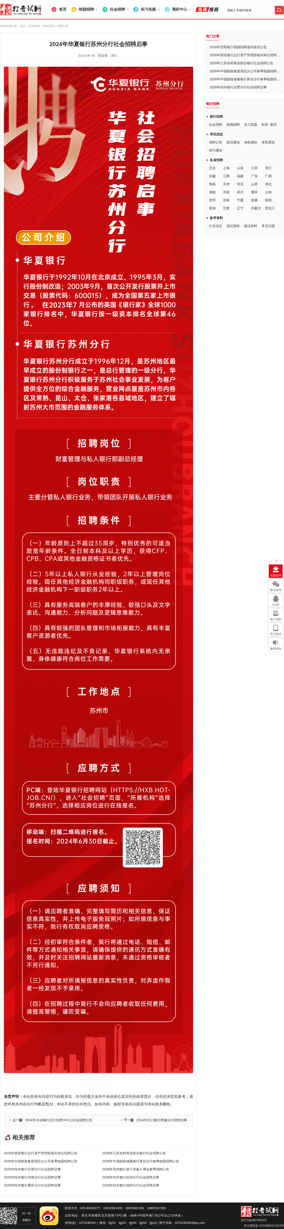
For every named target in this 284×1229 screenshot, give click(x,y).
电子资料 (275, 619)
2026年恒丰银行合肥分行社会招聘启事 (32, 1169)
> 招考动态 (33, 26)
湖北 (268, 184)
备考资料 (216, 218)
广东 (254, 176)
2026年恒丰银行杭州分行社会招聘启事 (130, 1177)
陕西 (268, 200)
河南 (226, 192)
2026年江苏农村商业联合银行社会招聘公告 (134, 1153)
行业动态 (215, 226)
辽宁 (240, 208)
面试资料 (250, 226)
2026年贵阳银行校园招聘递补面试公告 (238, 47)
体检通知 (250, 142)
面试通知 (233, 142)
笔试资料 (233, 226)
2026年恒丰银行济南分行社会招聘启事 (32, 1177)
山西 (254, 184)
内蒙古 (256, 208)
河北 (240, 184)
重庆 (254, 192)
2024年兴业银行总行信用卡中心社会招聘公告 (52, 1120)
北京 (212, 168)
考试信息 (216, 134)
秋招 (265, 124)
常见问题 (268, 226)
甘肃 (226, 208)
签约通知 (215, 150)
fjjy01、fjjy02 (117, 1223)
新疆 (254, 200)
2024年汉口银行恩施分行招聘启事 (155, 1120)
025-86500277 (90, 1208)
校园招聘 (233, 124)
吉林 (226, 200)
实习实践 (250, 124)
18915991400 (112, 1208)
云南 (268, 192)
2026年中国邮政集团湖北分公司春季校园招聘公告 (40, 1161)
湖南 (212, 192)
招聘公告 (215, 142)
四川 (240, 192)
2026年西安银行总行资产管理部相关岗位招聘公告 (40, 1153)
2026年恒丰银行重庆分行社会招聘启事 (32, 1185)
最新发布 (275, 648)
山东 (240, 168)
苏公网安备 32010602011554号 (263, 1225)
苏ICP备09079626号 (254, 1220)
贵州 (212, 200)
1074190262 (87, 1223)
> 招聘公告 (61, 26)
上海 (226, 168)
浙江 (268, 168)
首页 (23, 26)
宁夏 (240, 200)
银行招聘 (216, 116)
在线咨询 (275, 575)
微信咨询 (275, 590)
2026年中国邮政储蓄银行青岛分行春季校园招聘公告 (140, 1161)
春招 (273, 124)
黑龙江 (270, 208)
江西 (226, 176)
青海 (212, 208)
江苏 (254, 168)
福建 (240, 176)
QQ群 (275, 604)
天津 (226, 184)
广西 (268, 176)
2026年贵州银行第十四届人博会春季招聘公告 (135, 1169)
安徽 (212, 176)
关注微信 (275, 634)
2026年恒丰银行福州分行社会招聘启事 (130, 1185)
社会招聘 (215, 124)
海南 (212, 184)
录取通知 (268, 142)
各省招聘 (216, 160)
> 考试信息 (47, 26)
